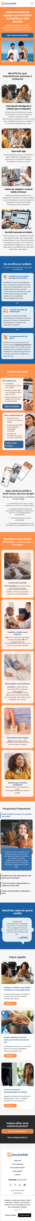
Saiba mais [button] (17, 1209)
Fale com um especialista (17, 35)
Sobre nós (17, 1161)
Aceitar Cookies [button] (25, 1215)
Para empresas (17, 1164)
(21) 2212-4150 (22, 1180)
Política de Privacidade (17, 1190)
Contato (17, 1175)
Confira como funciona (19, 444)
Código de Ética (17, 1193)
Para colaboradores (17, 1168)
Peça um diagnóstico (17, 1139)
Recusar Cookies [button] (10, 1215)
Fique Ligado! (17, 1171)
